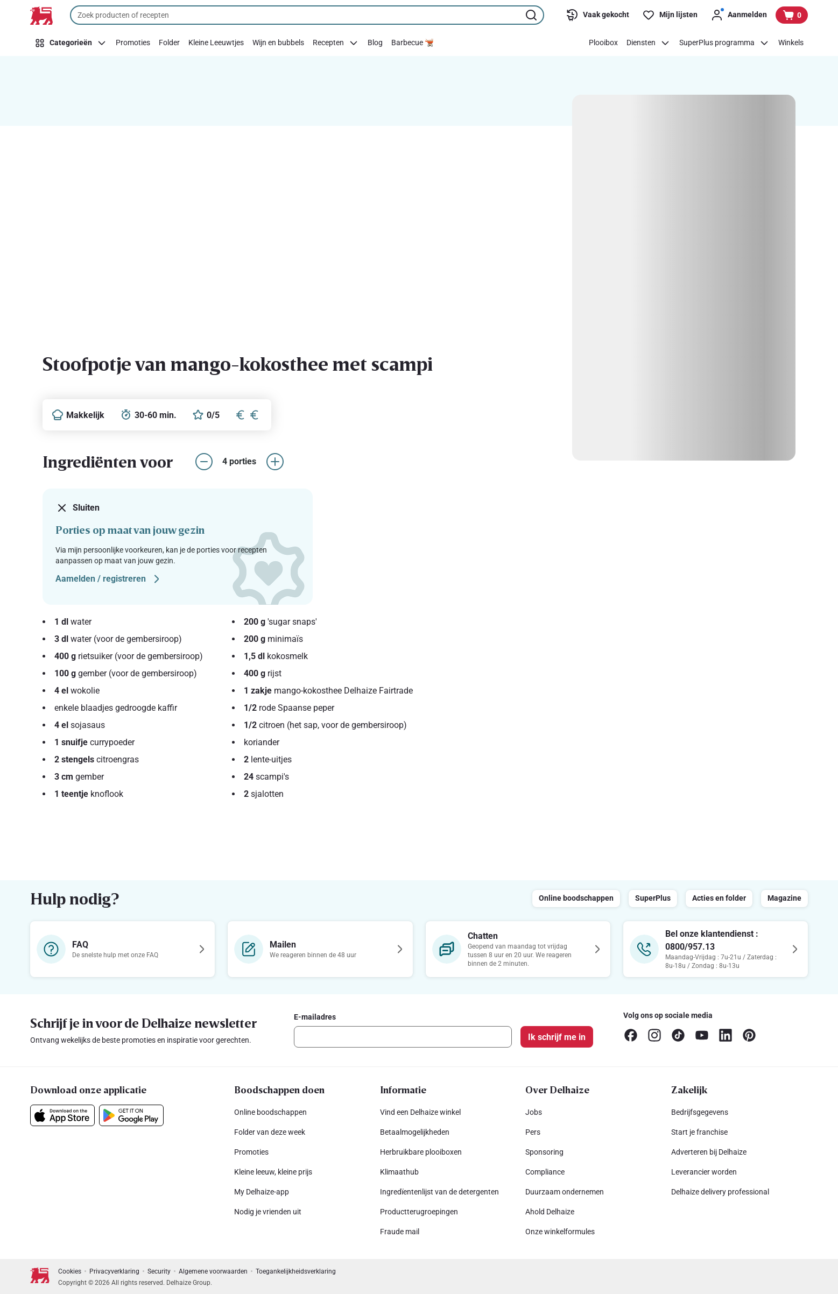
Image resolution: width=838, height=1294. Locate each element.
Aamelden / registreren (109, 578)
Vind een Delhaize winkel (420, 1112)
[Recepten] (335, 43)
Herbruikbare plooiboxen (421, 1152)
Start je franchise (699, 1132)
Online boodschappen (576, 898)
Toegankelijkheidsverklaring (296, 1271)
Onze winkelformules (560, 1231)
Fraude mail (399, 1231)
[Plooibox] (603, 43)
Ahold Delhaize (549, 1211)
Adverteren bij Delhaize (709, 1152)
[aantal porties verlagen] (204, 461)
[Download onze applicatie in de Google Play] (131, 1115)
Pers (532, 1132)
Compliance (545, 1172)
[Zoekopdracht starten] (532, 15)
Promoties (251, 1152)
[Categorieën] (70, 43)
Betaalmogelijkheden (414, 1132)
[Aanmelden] (738, 15)
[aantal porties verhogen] (275, 461)
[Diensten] (648, 43)
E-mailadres (315, 1017)
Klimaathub (399, 1172)
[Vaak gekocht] (597, 15)
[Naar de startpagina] (41, 15)
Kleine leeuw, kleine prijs (273, 1172)
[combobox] (307, 15)
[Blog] (375, 43)
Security (159, 1271)
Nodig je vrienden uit (267, 1211)
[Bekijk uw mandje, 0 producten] (792, 15)
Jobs (533, 1112)
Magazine (784, 898)
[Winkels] (791, 43)
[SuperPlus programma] (724, 43)
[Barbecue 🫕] (412, 43)
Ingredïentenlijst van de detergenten (439, 1191)
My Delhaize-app (261, 1191)
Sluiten (77, 507)
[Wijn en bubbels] (278, 43)
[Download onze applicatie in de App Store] (62, 1115)
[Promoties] (132, 43)
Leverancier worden (704, 1172)
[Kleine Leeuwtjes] (216, 43)
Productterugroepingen (419, 1211)
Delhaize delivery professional (720, 1191)
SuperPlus (653, 898)
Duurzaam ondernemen (564, 1191)
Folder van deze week (269, 1132)
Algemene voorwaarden (213, 1271)
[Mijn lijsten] (670, 15)
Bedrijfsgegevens (699, 1112)
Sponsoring (544, 1152)
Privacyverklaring (114, 1271)
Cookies (69, 1271)
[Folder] (169, 43)
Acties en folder (719, 898)
